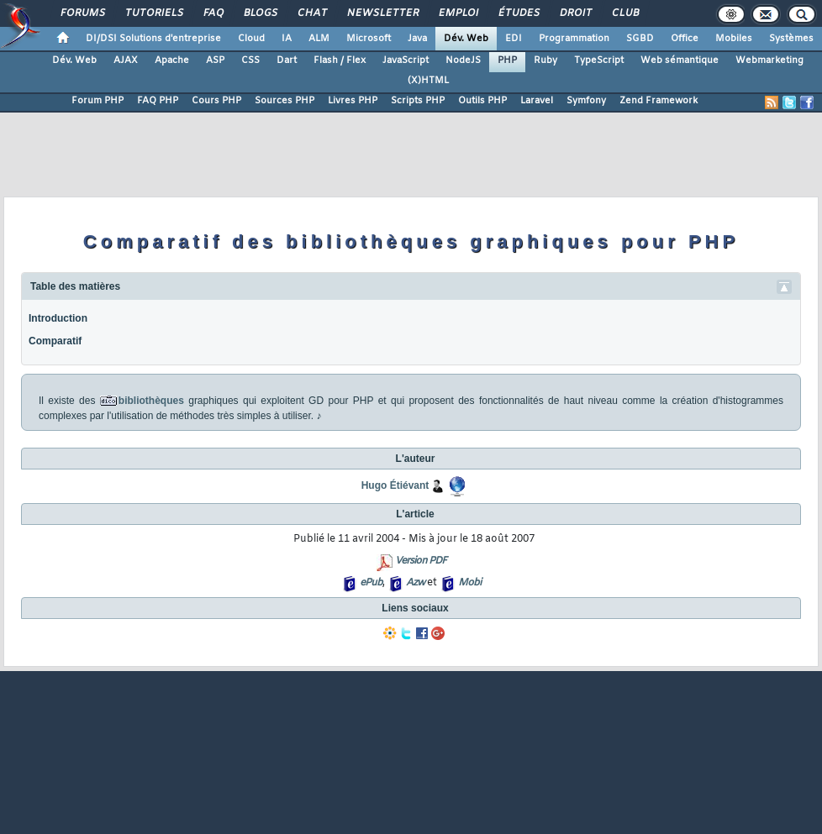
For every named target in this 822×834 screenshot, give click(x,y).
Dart (287, 60)
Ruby (545, 60)
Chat (311, 13)
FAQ (212, 13)
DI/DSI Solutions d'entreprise (153, 39)
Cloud (251, 39)
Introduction (58, 318)
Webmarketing (769, 60)
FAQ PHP (157, 101)
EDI (513, 39)
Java (417, 39)
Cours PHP (216, 101)
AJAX (125, 60)
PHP (507, 60)
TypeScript (599, 60)
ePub (371, 583)
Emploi (457, 13)
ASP (215, 60)
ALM (318, 39)
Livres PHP (352, 101)
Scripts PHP (418, 101)
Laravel (536, 101)
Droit (575, 13)
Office (684, 39)
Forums (82, 13)
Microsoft (368, 39)
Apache (172, 60)
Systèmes (791, 39)
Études (518, 13)
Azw (415, 583)
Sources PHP (284, 101)
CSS (250, 60)
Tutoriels (153, 13)
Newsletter (382, 13)
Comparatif (55, 341)
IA (287, 39)
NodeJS (463, 60)
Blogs (259, 13)
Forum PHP (97, 101)
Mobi (469, 583)
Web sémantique (679, 60)
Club (624, 13)
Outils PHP (482, 101)
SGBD (640, 39)
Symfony (586, 101)
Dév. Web (466, 39)
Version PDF (420, 561)
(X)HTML (428, 81)
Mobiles (733, 39)
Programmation (574, 39)
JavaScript (405, 60)
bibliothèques (151, 401)
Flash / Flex (340, 60)
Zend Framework (658, 101)
